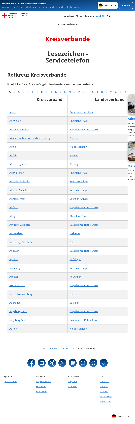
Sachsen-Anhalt (79, 198)
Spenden (89, 16)
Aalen (12, 112)
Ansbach (14, 250)
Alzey (12, 216)
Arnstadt (14, 276)
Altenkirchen (16, 172)
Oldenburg (76, 233)
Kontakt (104, 386)
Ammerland (16, 233)
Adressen (104, 381)
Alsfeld (13, 155)
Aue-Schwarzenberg (20, 294)
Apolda (13, 259)
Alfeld (12, 146)
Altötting (14, 207)
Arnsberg (14, 268)
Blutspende (41, 391)
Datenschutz (106, 396)
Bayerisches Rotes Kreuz (84, 129)
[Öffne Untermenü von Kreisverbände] (67, 24)
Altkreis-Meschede (20, 190)
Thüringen (75, 164)
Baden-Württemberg (81, 112)
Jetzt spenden (10, 381)
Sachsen (74, 138)
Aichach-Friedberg (19, 129)
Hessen (74, 155)
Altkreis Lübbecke (19, 181)
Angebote (69, 16)
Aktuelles (72, 386)
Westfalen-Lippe (79, 181)
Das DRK (100, 16)
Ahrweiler (15, 121)
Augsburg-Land (18, 311)
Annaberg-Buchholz (20, 242)
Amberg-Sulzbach (19, 224)
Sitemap (104, 391)
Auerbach (15, 302)
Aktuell (79, 16)
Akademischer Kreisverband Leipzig (30, 138)
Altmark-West (17, 198)
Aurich (13, 328)
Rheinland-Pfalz (78, 121)
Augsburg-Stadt (18, 320)
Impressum (105, 401)
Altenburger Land (19, 164)
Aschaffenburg (17, 285)
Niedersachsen (78, 146)
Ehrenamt (41, 386)
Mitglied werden (43, 381)
